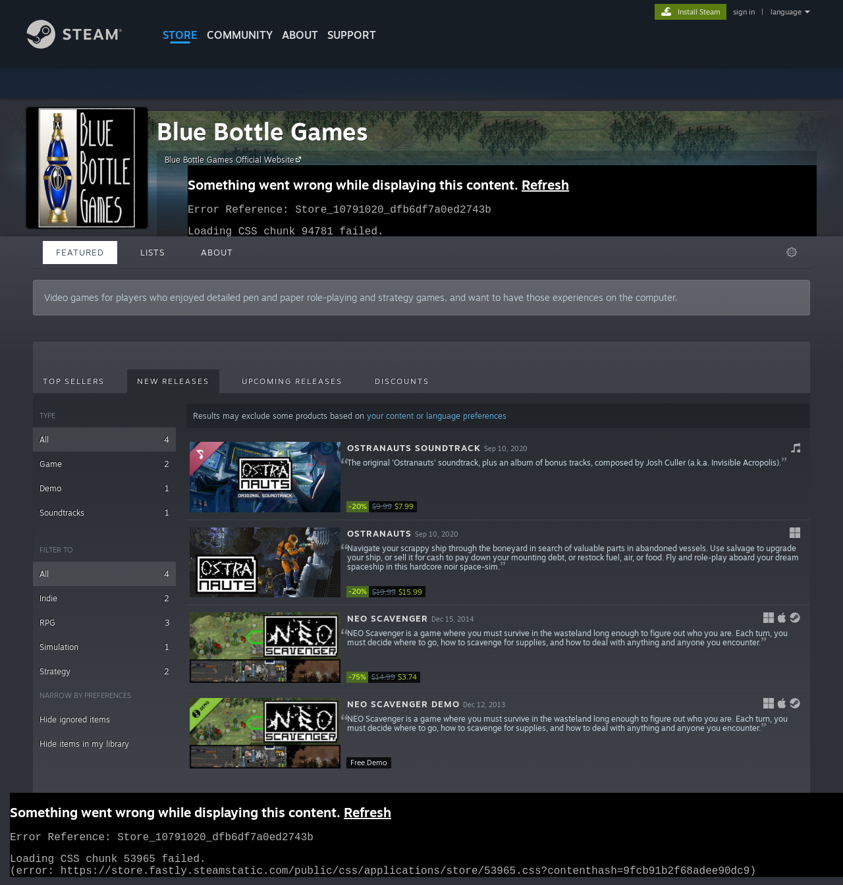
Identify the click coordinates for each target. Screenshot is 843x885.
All (104, 439)
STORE (180, 34)
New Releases (173, 381)
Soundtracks (104, 512)
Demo (104, 488)
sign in (744, 11)
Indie (104, 598)
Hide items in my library (84, 744)
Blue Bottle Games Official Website (235, 159)
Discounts (402, 381)
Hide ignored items (75, 719)
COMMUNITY (240, 34)
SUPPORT (351, 34)
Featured (80, 252)
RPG (104, 622)
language (786, 11)
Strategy (104, 671)
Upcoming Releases (292, 381)
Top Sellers (74, 381)
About (300, 34)
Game (104, 463)
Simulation (104, 647)
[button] (498, 477)
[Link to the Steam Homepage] (84, 45)
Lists (152, 252)
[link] (385, 506)
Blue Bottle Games (262, 131)
